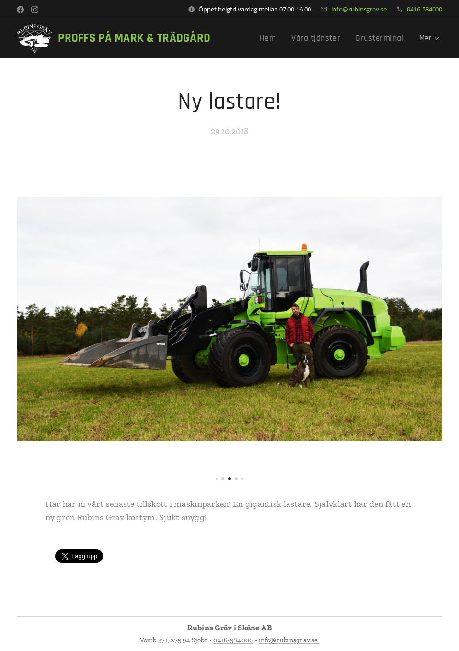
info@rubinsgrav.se (359, 9)
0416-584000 (424, 9)
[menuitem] (281, 39)
